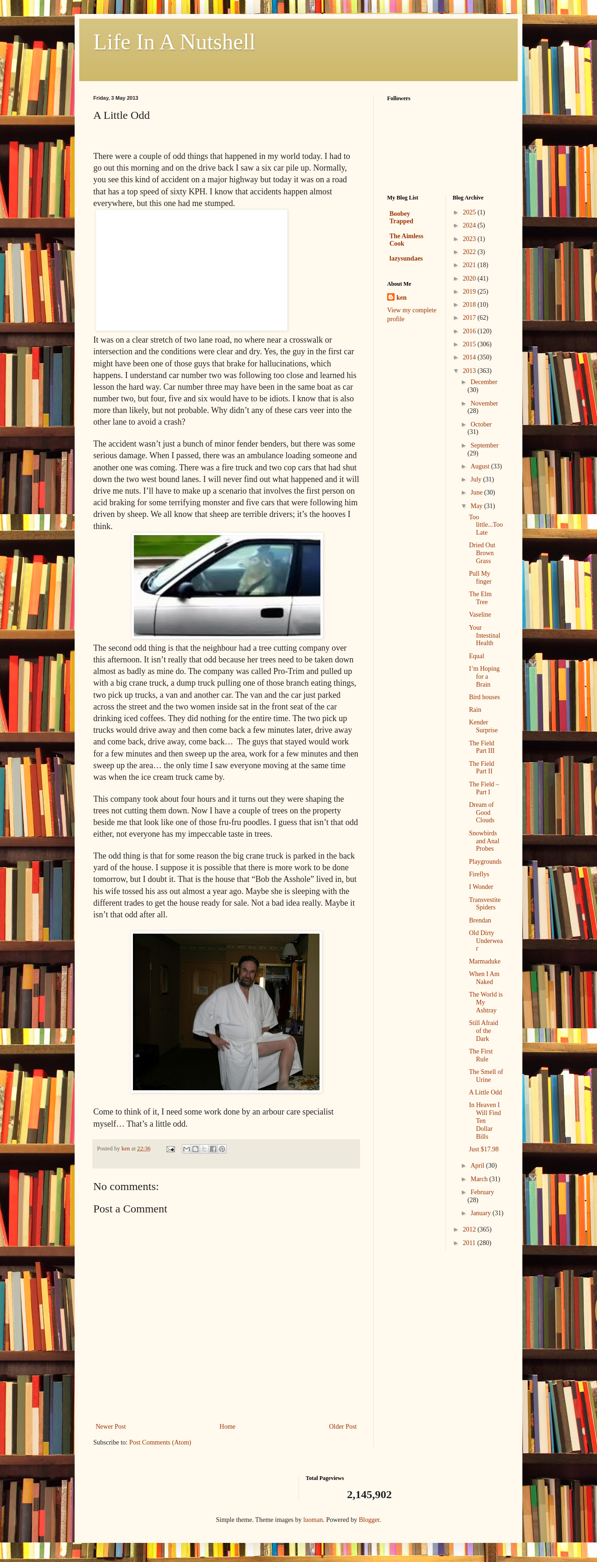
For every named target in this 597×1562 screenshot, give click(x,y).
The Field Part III (481, 747)
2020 (470, 278)
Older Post (343, 1426)
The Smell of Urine (486, 1075)
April (478, 1165)
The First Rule (481, 1055)
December (484, 381)
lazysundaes (406, 258)
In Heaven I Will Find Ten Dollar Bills (485, 1120)
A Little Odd (485, 1092)
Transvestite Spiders (484, 903)
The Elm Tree (480, 598)
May (477, 505)
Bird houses (484, 697)
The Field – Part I (484, 788)
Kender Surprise (483, 726)
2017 (470, 317)
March (480, 1179)
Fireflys (479, 874)
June (477, 492)
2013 (470, 370)
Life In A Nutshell (174, 41)
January (482, 1213)
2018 (470, 304)
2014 (470, 357)
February (482, 1192)
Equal (476, 656)
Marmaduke (484, 961)
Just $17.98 (484, 1149)
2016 (470, 331)
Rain (475, 709)
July (477, 479)
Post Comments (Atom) (160, 1442)
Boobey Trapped (401, 217)
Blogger (369, 1519)
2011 (470, 1242)
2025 (470, 212)
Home (228, 1426)
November (484, 403)
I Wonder (481, 886)
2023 (470, 238)
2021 (470, 264)
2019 (470, 291)
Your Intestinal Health (484, 635)
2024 (470, 225)
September (485, 445)
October (481, 424)
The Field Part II (481, 767)
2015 (470, 344)
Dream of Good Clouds (481, 812)
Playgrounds (485, 861)
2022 (470, 251)
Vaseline (480, 614)
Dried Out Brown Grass (482, 553)
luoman (313, 1519)
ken (401, 297)
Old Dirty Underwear (486, 940)
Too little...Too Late (486, 525)
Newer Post (111, 1426)
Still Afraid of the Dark (483, 1030)
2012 (470, 1229)
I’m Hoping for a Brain (484, 676)
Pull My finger (480, 577)
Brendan (480, 920)
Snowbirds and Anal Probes (484, 841)
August (481, 466)
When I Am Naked (484, 977)
